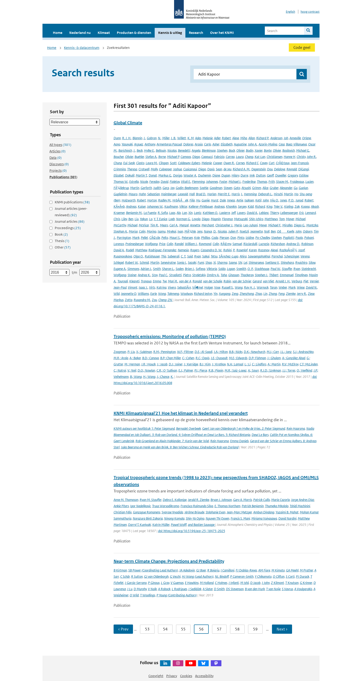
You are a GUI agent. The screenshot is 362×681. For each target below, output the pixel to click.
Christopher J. (224, 225)
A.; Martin (274, 364)
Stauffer (287, 268)
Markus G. (165, 175)
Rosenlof (241, 250)
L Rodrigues (179, 589)
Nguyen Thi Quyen (217, 518)
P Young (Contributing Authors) (177, 595)
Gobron (152, 138)
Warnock (262, 287)
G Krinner (306, 582)
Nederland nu (80, 32)
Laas (172, 212)
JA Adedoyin (187, 570)
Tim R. (154, 225)
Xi (214, 262)
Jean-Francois (300, 163)
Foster (223, 181)
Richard (260, 206)
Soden (180, 268)
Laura (240, 156)
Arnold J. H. (282, 281)
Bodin (249, 150)
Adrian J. (146, 268)
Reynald (292, 169)
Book (61, 234)
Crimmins (120, 169)
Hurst (214, 200)
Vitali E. (186, 181)
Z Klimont (277, 582)
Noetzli (244, 231)
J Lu (129, 589)
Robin (227, 281)
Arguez (138, 144)
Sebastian (153, 194)
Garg (166, 188)
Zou (154, 300)
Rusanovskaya (123, 256)
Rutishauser (152, 256)
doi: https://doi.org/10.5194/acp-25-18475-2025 (191, 531)
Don (233, 237)
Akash (315, 206)
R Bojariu (213, 570)
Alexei (274, 250)
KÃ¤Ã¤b (119, 206)
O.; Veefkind (304, 370)
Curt (272, 163)
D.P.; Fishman (257, 358)
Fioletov (175, 181)
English (290, 12)
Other (63, 247)
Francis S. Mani (240, 518)
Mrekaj (171, 231)
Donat (153, 175)
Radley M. (164, 200)
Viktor (183, 206)
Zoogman (120, 351)
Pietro (187, 275)
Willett (181, 138)
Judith (157, 188)
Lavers (241, 212)
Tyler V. (278, 206)
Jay (172, 188)
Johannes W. (155, 206)
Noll (266, 231)
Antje (239, 200)
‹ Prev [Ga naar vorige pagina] (123, 629)
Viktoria (212, 268)
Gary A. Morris (242, 499)
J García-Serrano (136, 582)
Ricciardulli (250, 244)
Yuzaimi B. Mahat (287, 512)
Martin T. (141, 175)
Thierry (274, 212)
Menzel (184, 225)
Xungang (224, 293)
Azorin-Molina (268, 144)
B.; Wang (136, 376)
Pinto (240, 237)
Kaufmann (171, 206)
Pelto (164, 237)
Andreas (131, 206)
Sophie (204, 188)
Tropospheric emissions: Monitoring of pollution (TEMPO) (170, 336)
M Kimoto (278, 570)
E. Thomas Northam (227, 506)
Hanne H (289, 156)
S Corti (290, 576)
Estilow (303, 175)
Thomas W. (121, 181)
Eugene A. (120, 268)
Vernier (314, 281)
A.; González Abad (293, 358)
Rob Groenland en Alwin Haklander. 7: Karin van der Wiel (172, 441)
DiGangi (303, 169)
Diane (216, 175)
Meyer (263, 225)
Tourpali (123, 281)
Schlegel (119, 262)
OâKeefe (285, 231)
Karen (253, 250)
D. (214, 231)
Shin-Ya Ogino (195, 518)
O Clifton (278, 576)
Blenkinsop (209, 150)
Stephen (222, 150)
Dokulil (129, 175)
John (266, 200)
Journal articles (69, 221)
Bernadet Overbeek (188, 428)
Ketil (258, 200)
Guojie (206, 200)
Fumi (201, 262)
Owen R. (229, 163)
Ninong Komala (174, 518)
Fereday (154, 181)
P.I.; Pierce (200, 370)
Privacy (171, 676)
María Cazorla (280, 499)
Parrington (124, 237)
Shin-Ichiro (256, 219)
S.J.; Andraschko (303, 351)
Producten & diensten (134, 32)
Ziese (311, 293)
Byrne (162, 156)
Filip (192, 200)
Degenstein (258, 169)
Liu (137, 219)
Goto (237, 188)
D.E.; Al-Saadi (203, 351)
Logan (231, 268)
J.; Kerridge (191, 364)
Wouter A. (190, 175)
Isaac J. (143, 287)
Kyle (197, 237)
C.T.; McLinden (309, 364)
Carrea (230, 156)
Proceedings (68, 228)
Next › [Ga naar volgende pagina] (282, 629)
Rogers (194, 250)
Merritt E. (224, 194)
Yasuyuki (127, 144)
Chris (117, 219)
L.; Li (247, 364)
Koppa (305, 206)
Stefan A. (151, 156)
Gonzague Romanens (146, 512)
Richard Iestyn (203, 293)
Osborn (307, 231)
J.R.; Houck (148, 364)
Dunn (117, 138)
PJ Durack (302, 576)
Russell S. (227, 287)
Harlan (211, 194)
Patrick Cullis (261, 499)
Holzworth (129, 200)
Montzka (312, 225)
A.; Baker (135, 358)
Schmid (144, 262)
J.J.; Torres (288, 370)
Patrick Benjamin (253, 506)
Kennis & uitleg (170, 32)
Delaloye (279, 169)
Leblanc (264, 212)
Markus (119, 300)
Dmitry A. (213, 275)
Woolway (187, 293)
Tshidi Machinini (300, 506)
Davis (210, 169)
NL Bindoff (222, 576)
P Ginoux (154, 582)
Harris (236, 194)
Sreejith (241, 268)
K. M (190, 138)
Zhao (258, 293)
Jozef (301, 250)
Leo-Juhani (250, 225)
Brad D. (201, 194)
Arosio (199, 144)
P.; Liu (131, 351)
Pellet (144, 237)
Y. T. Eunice (160, 219)
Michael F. (274, 225)
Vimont (132, 287)
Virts (152, 287)
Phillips (205, 237)
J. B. (173, 138)
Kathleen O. (210, 212)
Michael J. (235, 181)
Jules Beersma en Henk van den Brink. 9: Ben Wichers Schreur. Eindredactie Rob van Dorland (179, 447)
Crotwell (144, 169)
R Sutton (137, 576)
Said (190, 256)
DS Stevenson (235, 589)
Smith (157, 268)
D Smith (219, 589)
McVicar (144, 225)
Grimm (256, 188)
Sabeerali (173, 256)
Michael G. (303, 150)
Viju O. (274, 200)
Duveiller (280, 175)
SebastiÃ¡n (184, 287)
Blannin (137, 138)
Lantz (197, 212)
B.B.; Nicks (235, 351)
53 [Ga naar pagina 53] (147, 629)
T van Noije (273, 589)
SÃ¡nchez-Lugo (228, 256)
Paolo (299, 237)
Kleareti (134, 281)
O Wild (134, 595)
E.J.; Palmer (185, 370)
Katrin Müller (160, 524)
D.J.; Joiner (175, 364)
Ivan (180, 231)
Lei (245, 262)
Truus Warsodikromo (165, 506)
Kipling (288, 206)
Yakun (144, 219)
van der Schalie (212, 281)
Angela (196, 150)
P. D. (291, 200)
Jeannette (256, 231)
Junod (299, 200)
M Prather (306, 570)
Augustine (240, 144)
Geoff (270, 175)
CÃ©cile (154, 237)
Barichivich (125, 150)
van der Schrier (241, 281)
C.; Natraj (120, 370)
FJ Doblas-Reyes (246, 570)
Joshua (177, 169)
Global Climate (128, 122)
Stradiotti (175, 275)
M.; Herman (132, 364)
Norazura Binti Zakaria (148, 518)
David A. (252, 212)
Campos (186, 156)
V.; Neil (131, 370)
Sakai (205, 256)
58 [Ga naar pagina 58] (237, 629)
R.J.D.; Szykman (270, 370)
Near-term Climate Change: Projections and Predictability (169, 561)
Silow (312, 262)
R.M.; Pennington (164, 351)
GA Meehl (292, 570)
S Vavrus (287, 589)
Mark (135, 237)
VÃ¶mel (197, 287)
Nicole (144, 181)
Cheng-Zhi (165, 300)
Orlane (306, 138)
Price (162, 244)
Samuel (237, 244)
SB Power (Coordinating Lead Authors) (153, 570)
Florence (227, 219)
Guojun (303, 188)
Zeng (235, 293)
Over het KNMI (222, 32)
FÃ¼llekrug (121, 188)
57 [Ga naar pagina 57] (219, 629)
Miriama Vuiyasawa (264, 518)
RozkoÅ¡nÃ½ (288, 250)
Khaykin (231, 206)
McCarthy (120, 225)
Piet (305, 281)
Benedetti (184, 150)
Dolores (188, 144)
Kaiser (142, 206)
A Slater (208, 589)
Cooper (217, 163)
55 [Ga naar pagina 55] (183, 629)
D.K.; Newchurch (254, 351)
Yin (215, 293)
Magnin (216, 219)
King (269, 206)
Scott (173, 163)
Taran (273, 287)
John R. (311, 156)
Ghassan (233, 275)
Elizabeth (226, 144)
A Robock (164, 589)
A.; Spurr (253, 370)
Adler (217, 138)
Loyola (196, 219)
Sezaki (192, 262)
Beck (140, 150)
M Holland (207, 582)
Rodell (130, 250)
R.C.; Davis (202, 358)
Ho (296, 194)
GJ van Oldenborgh (156, 576)
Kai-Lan (260, 156)
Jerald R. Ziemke (198, 499)
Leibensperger (289, 212)
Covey (263, 163)
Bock (232, 150)
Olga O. (138, 256)
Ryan (197, 256)
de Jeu (227, 169)
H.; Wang (149, 376)
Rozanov (263, 250)
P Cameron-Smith (241, 576)
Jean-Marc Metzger (239, 512)
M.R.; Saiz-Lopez (236, 370)
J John (266, 582)
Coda (214, 237)
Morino (151, 231)
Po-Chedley (262, 237)
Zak (297, 206)
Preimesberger (134, 244)
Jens (199, 231)
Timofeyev (301, 275)
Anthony (150, 144)
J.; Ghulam (274, 358)
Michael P (173, 156)
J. (144, 138)
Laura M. (151, 163)
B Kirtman (120, 570)
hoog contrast (310, 12)
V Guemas (177, 582)
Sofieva (200, 268)
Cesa (282, 144)
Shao (208, 262)
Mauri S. (174, 237)
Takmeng (173, 293)
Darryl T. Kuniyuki (139, 524)
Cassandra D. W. (211, 250)
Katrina (161, 287)
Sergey (242, 206)
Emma (157, 281)
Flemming (198, 181)
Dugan (225, 175)
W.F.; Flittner (185, 351)
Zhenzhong (247, 293)
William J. (191, 244)
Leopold (183, 194)
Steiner (132, 275)
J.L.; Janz (286, 351)
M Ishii (244, 582)
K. (172, 376)
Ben (130, 219)
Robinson (307, 244)
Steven (228, 188)
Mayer (290, 219)
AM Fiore (264, 570)
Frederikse (249, 181)
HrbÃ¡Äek (180, 200)
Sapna (233, 262)
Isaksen (249, 200)
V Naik (152, 589)
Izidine (250, 237)
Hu (198, 200)
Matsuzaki (241, 219)
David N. (311, 287)
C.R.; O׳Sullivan (167, 370)
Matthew (141, 250)
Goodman (216, 188)
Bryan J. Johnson (221, 499)
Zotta (128, 300)
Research (196, 32)
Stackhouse (262, 268)
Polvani (309, 237)
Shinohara (287, 262)
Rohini (227, 250)
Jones (283, 200)
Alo (179, 212)
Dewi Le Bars (260, 434)
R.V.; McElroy (290, 364)
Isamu (162, 231)
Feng (281, 293)
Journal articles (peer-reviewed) (71, 211)
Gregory (293, 175)
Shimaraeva (256, 262)
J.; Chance (163, 376)
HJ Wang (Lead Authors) (198, 576)
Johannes (212, 181)
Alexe (235, 138)
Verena (305, 256)
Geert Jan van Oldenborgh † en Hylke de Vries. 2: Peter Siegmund (243, 428)
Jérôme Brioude (194, 512)
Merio (238, 225)
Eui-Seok (129, 163)
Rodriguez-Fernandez (162, 250)
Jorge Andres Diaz (302, 499)
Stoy (154, 275)
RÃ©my (225, 244)
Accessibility (204, 676)
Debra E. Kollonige (175, 499)
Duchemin (204, 175)
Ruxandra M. (142, 300)
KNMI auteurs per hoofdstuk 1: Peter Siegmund (144, 428)
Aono (117, 144)
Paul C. (163, 275)
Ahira (243, 256)
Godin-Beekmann (187, 188)
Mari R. (173, 281)
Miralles (287, 225)
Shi (240, 262)
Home (57, 32)
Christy (301, 156)
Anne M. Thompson (126, 499)
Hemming (250, 194)
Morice (133, 231)
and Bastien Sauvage (201, 524)
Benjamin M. (134, 212)
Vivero (172, 287)
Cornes (240, 163)
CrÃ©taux (283, 163)
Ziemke (291, 293)
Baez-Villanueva (296, 144)
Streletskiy (198, 275)
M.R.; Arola (121, 358)
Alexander (286, 188)
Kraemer (119, 212)
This (163, 256)
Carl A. (173, 225)
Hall (192, 194)
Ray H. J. (249, 287)
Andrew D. (293, 244)
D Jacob (255, 582)
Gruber (274, 188)
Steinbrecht (309, 268)
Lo (150, 219)
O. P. (250, 268)
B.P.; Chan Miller (170, 358)
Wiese (301, 287)
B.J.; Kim (205, 364)
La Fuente (150, 212)
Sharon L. (168, 268)
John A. (252, 144)
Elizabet (119, 175)
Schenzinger (291, 256)
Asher (215, 144)
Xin (190, 212)
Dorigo (177, 175)
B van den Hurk (255, 589)
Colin (142, 231)
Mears (164, 225)
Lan (184, 212)
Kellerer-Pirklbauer (201, 206)
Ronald (197, 281)
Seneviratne (168, 262)
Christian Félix (123, 512)
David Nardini (287, 518)
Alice (265, 188)
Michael (300, 219)
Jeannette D (128, 293)
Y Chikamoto (263, 576)
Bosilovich (288, 150)
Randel (179, 244)
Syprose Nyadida (172, 512)
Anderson (276, 138)
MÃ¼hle (190, 231)
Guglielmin (120, 194)
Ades (198, 138)
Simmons (133, 268)
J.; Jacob (162, 364)
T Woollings (147, 595)
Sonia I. (182, 262)
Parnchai (277, 256)
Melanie (207, 138)
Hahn (142, 194)
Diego (196, 156)
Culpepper (165, 169)
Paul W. (276, 268)
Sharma (222, 262)
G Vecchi (175, 576)
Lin (265, 293)
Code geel (301, 47)
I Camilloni (227, 570)
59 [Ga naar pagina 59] (255, 629)
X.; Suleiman (144, 351)
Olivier (240, 150)
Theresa (132, 169)
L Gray (165, 582)
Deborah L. (265, 194)
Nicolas (172, 150)
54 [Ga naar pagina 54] (165, 629)
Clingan (164, 163)
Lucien (309, 181)
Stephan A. (120, 231)
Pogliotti (288, 237)
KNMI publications (72, 202)
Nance (208, 231)
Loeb (172, 219)
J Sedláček (194, 589)
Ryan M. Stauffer (150, 499)
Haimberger (168, 194)
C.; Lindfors (259, 364)
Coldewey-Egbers (189, 163)
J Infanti (234, 582)
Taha (224, 275)
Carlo (207, 144)
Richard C (252, 163)
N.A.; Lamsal (235, 364)
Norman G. (183, 219)
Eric (301, 212)
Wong (162, 293)
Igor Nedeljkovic (140, 506)
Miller (165, 138)
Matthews (271, 219)
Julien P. (233, 231)
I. (242, 194)
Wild (117, 293)
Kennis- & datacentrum (81, 47)
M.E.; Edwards (238, 358)
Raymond (205, 244)
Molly (154, 169)
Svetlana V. (272, 262)
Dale (223, 200)
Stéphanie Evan (215, 512)
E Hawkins (192, 582)
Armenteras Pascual (169, 144)
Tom (282, 219)
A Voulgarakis (303, 589)
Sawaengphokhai (259, 256)
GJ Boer (201, 570)
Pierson (224, 237)
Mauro (133, 194)
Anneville (295, 138)
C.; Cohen (188, 358)
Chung (118, 163)
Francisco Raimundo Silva (197, 506)
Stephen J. (261, 275)
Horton (152, 200)
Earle (153, 293)
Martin (134, 188)
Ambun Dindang (263, 512)
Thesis (62, 241)
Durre (244, 175)
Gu (295, 188)
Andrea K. (144, 275)
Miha (243, 138)
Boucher (119, 156)
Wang (239, 287)
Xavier (258, 150)
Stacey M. (282, 181)
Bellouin (161, 150)
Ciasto (140, 163)
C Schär (125, 576)
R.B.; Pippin (215, 370)
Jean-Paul (120, 287)
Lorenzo (119, 244)
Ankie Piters (121, 506)
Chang (249, 156)
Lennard (310, 212)
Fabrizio (219, 156)
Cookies (186, 676)
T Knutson (292, 582)
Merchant (208, 225)
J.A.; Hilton (221, 351)
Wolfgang (151, 244)
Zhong (273, 293)
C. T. (183, 256)
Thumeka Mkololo (276, 506)
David (164, 181)
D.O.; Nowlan (146, 370)
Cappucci (207, 156)
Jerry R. (302, 293)
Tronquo (146, 281)
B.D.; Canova (150, 358)
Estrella (134, 181)
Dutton (260, 175)
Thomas (262, 181)
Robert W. (131, 262)
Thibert (273, 275)
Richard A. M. (241, 169)
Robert (226, 138)
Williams (143, 293)
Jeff (233, 212)
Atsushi (246, 188)
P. (234, 250)
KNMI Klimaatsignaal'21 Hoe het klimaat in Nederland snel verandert (181, 413)
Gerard (257, 281)
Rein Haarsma (296, 428)
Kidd (251, 206)
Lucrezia (264, 244)
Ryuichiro (301, 262)
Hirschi (278, 194)
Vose (217, 287)
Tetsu (214, 256)
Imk (252, 175)
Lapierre (224, 212)
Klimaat (104, 32)
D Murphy (140, 589)
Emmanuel (286, 275)
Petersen (187, 237)
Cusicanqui (190, 169)
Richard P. (262, 138)
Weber (283, 287)
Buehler (139, 156)
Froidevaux (297, 181)
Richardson (278, 244)
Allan (251, 138)
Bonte (268, 150)
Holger (208, 287)
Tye (165, 281)
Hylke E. (149, 150)
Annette (195, 225)
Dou (270, 169)
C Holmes (221, 582)
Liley (124, 219)
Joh (286, 138)
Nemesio (183, 250)
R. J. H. (126, 138)
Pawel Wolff (179, 524)
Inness (231, 200)
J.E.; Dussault (219, 358)
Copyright (155, 676)
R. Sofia (163, 212)
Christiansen (274, 156)
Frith (271, 181)
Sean (219, 169)
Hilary (235, 175)
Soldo (222, 268)
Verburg (297, 281)
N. (159, 138)
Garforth (146, 188)
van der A (185, 281)
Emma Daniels (239, 441)
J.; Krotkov (219, 364)
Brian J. (189, 268)
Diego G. (299, 225)
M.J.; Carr (273, 351)
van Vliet (268, 281)
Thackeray (247, 275)
